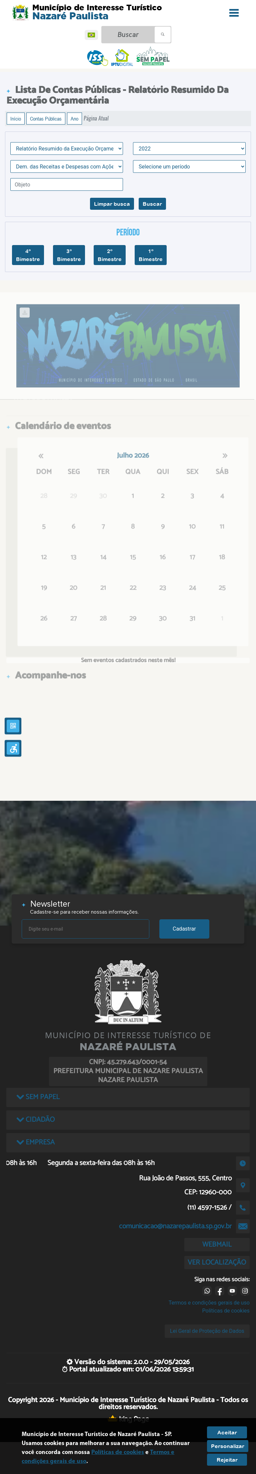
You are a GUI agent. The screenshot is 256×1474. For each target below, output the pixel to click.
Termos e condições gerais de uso (209, 1303)
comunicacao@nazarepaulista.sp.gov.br (175, 1226)
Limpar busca (112, 204)
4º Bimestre (28, 255)
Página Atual (96, 118)
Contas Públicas (46, 118)
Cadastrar (184, 929)
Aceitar (227, 1432)
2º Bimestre (110, 255)
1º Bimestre (151, 255)
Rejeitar (227, 1460)
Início (15, 118)
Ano (74, 118)
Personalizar (227, 1446)
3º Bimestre (69, 255)
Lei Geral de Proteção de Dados (207, 1331)
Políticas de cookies (226, 1311)
